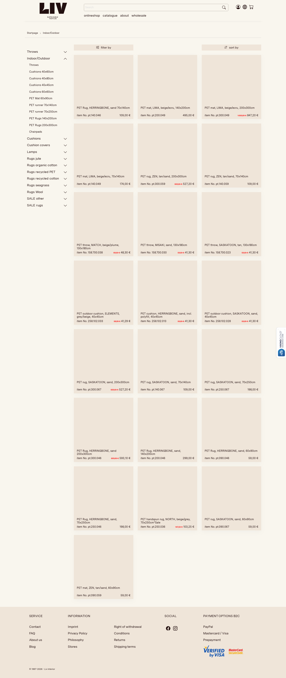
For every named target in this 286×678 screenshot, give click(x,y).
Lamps (47, 152)
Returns (119, 640)
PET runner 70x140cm (43, 105)
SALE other (47, 199)
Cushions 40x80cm (41, 78)
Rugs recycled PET (47, 172)
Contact (35, 627)
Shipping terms (125, 646)
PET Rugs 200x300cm (43, 125)
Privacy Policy (77, 633)
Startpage (32, 33)
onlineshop (92, 15)
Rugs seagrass (47, 185)
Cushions (47, 138)
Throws (47, 52)
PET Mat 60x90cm (40, 98)
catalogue (110, 15)
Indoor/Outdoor (51, 33)
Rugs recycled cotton (47, 178)
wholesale (139, 15)
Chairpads (35, 131)
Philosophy (76, 640)
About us (35, 640)
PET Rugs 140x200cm (43, 118)
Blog (32, 646)
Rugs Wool (47, 192)
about (124, 15)
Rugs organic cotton (47, 165)
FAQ (32, 633)
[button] (244, 6)
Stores (72, 646)
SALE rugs (47, 205)
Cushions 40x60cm (41, 71)
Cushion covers (47, 145)
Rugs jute (47, 159)
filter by (103, 47)
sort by (231, 47)
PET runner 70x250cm (43, 111)
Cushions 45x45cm (41, 85)
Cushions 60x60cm (41, 91)
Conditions (122, 633)
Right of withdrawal (128, 627)
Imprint (73, 627)
